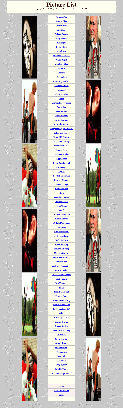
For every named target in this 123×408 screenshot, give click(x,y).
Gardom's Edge (61, 184)
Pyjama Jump (61, 296)
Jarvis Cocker (61, 206)
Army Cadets (61, 25)
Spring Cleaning (61, 343)
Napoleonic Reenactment (61, 266)
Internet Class (61, 202)
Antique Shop (61, 21)
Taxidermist (61, 352)
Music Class (61, 262)
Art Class (61, 30)
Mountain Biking (61, 249)
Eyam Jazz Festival (61, 163)
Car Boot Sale (62, 68)
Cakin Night (61, 60)
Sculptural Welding (61, 330)
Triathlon (61, 360)
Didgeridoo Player (61, 133)
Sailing (61, 313)
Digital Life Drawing (61, 137)
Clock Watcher (61, 94)
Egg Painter (61, 159)
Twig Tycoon (61, 365)
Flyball (61, 171)
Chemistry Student (61, 81)
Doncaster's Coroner (61, 146)
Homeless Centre (61, 197)
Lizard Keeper (61, 219)
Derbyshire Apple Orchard (61, 129)
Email (61, 395)
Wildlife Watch (61, 369)
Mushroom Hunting (61, 257)
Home (61, 386)
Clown (61, 99)
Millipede (61, 227)
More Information (61, 391)
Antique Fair (61, 17)
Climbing (61, 90)
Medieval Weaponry (61, 223)
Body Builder (61, 38)
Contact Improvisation (61, 103)
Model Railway (61, 240)
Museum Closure (61, 253)
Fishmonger (61, 167)
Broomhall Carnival (61, 55)
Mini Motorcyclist (61, 232)
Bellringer (61, 43)
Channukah (61, 77)
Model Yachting (61, 244)
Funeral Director (61, 180)
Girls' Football (61, 189)
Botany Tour (61, 47)
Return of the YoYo (61, 305)
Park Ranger (61, 279)
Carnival (61, 73)
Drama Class (61, 150)
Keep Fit (61, 210)
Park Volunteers (62, 283)
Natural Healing (62, 270)
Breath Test (61, 51)
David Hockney (61, 120)
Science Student (61, 326)
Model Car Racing (61, 236)
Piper (61, 287)
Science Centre (61, 322)
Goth (61, 193)
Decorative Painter (61, 124)
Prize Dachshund (61, 292)
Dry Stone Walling (61, 154)
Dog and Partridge (61, 141)
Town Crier (62, 356)
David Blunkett (61, 116)
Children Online (61, 86)
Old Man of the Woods (61, 275)
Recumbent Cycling (61, 300)
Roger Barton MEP (61, 309)
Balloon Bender (61, 34)
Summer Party (61, 347)
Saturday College (61, 317)
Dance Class (61, 111)
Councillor (61, 107)
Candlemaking (61, 64)
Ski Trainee (61, 335)
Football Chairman (61, 176)
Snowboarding (61, 339)
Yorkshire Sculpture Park (61, 373)
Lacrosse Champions (61, 214)
